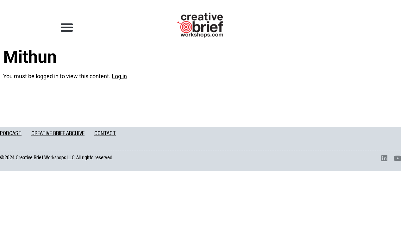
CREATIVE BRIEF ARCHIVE (58, 134)
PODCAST (11, 134)
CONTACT (105, 134)
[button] (67, 27)
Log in (119, 76)
